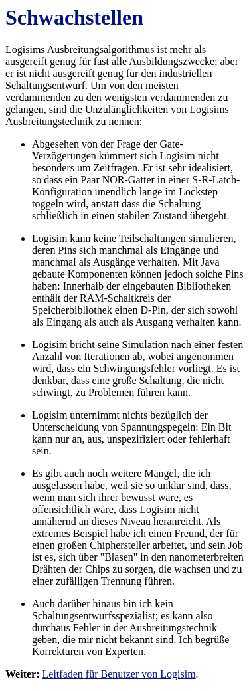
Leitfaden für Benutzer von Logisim (119, 674)
